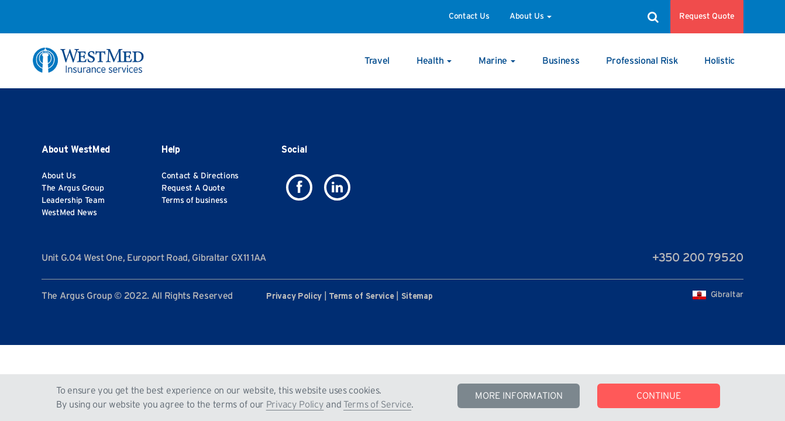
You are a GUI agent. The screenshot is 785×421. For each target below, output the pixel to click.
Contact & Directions (200, 176)
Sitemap (417, 296)
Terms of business (194, 200)
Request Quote (707, 16)
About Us (530, 16)
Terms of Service (377, 404)
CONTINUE (658, 396)
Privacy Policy (295, 404)
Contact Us (469, 16)
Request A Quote (193, 188)
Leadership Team (73, 200)
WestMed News (69, 213)
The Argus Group (73, 188)
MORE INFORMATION (519, 396)
